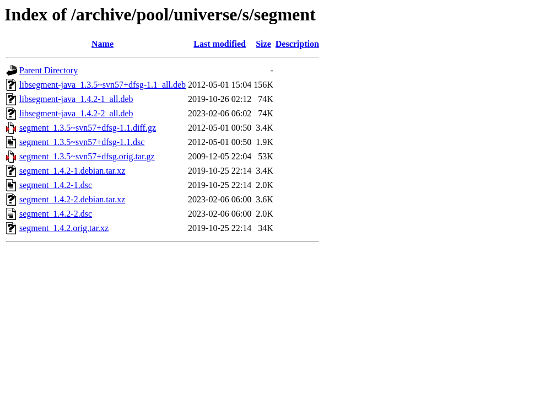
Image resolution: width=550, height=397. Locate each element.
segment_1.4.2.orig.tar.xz (64, 228)
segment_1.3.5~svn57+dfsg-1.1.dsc (81, 142)
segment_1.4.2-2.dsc (55, 213)
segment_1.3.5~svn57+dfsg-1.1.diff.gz (87, 127)
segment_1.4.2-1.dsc (55, 185)
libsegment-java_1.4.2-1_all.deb (76, 99)
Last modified (219, 44)
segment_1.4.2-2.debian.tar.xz (72, 199)
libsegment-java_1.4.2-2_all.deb (76, 113)
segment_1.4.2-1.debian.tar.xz (72, 170)
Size (263, 44)
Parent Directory (48, 70)
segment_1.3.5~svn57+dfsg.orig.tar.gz (87, 156)
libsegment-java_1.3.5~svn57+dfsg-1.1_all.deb (102, 84)
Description (297, 44)
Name (102, 44)
